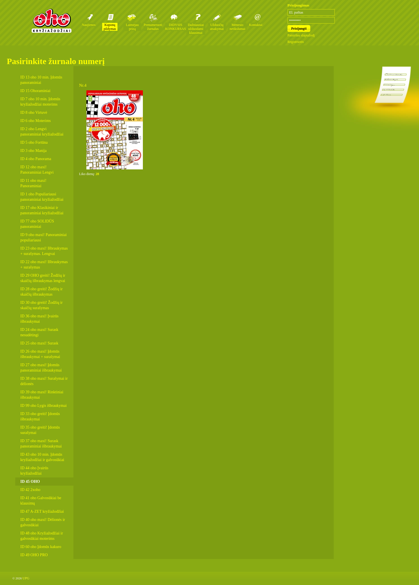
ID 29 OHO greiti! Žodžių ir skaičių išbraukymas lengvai (42, 278)
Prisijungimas (298, 5)
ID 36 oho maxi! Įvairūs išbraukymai (39, 319)
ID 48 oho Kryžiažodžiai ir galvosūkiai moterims (41, 536)
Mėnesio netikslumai (237, 27)
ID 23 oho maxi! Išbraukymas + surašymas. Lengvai (44, 251)
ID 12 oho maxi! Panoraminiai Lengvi (37, 169)
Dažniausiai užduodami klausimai (196, 29)
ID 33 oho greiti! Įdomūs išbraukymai (40, 416)
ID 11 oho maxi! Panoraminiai (33, 183)
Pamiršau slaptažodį (301, 35)
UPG (26, 578)
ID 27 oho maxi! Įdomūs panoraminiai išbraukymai (41, 367)
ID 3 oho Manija (33, 151)
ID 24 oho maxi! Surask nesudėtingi (39, 332)
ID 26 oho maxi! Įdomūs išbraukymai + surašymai (40, 354)
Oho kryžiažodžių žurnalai (51, 20)
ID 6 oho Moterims (35, 121)
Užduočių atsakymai (217, 27)
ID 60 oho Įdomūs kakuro (40, 547)
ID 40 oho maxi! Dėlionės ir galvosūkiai (42, 522)
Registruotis (295, 42)
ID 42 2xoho (30, 490)
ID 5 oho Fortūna (34, 142)
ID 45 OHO (30, 481)
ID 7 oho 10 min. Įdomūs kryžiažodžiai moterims (40, 101)
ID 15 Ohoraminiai (35, 91)
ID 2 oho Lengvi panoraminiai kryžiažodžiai (42, 131)
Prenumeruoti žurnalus (153, 27)
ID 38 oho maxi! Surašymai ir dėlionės (44, 381)
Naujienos (89, 25)
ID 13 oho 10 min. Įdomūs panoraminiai (41, 80)
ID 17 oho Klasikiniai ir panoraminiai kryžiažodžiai (42, 210)
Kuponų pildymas (110, 27)
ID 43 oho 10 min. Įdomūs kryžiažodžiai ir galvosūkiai (42, 457)
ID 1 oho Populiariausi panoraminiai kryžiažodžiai (42, 197)
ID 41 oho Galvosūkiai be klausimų (40, 500)
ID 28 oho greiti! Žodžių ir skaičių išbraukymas (41, 291)
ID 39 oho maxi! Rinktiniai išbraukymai (41, 395)
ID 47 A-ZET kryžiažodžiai (42, 511)
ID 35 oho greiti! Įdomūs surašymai (40, 430)
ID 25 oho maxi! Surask (39, 343)
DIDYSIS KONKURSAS (175, 27)
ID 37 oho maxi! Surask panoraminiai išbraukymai (41, 443)
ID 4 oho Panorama (35, 159)
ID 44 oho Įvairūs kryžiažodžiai (34, 470)
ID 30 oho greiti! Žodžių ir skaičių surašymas (41, 305)
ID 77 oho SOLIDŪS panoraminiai (37, 224)
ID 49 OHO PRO (34, 555)
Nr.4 (82, 85)
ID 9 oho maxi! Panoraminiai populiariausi (43, 237)
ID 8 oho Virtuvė (33, 112)
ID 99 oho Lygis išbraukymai (43, 405)
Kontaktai (255, 25)
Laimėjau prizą (132, 27)
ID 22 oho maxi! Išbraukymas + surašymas (44, 264)
